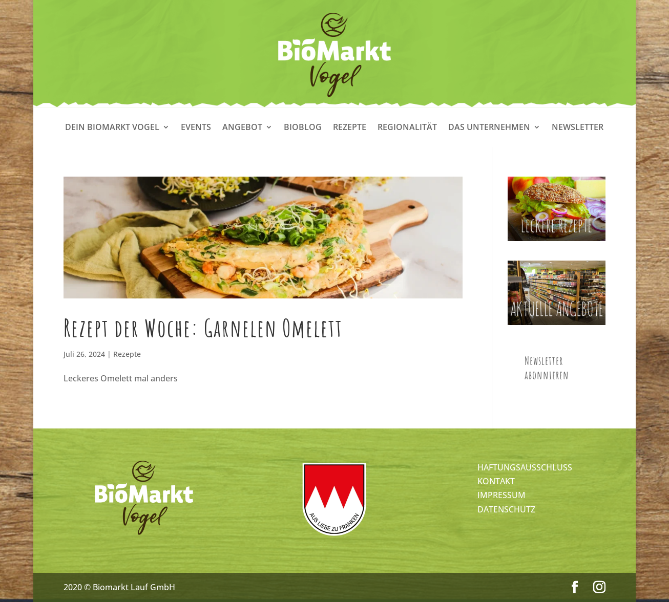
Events (196, 128)
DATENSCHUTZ (506, 509)
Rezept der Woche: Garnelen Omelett (203, 327)
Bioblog (303, 128)
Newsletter (577, 128)
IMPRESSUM (501, 495)
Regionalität (407, 128)
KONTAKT (496, 481)
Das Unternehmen (489, 128)
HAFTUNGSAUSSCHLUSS (524, 467)
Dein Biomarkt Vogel (112, 128)
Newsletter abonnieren (547, 367)
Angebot (242, 128)
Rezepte (349, 128)
